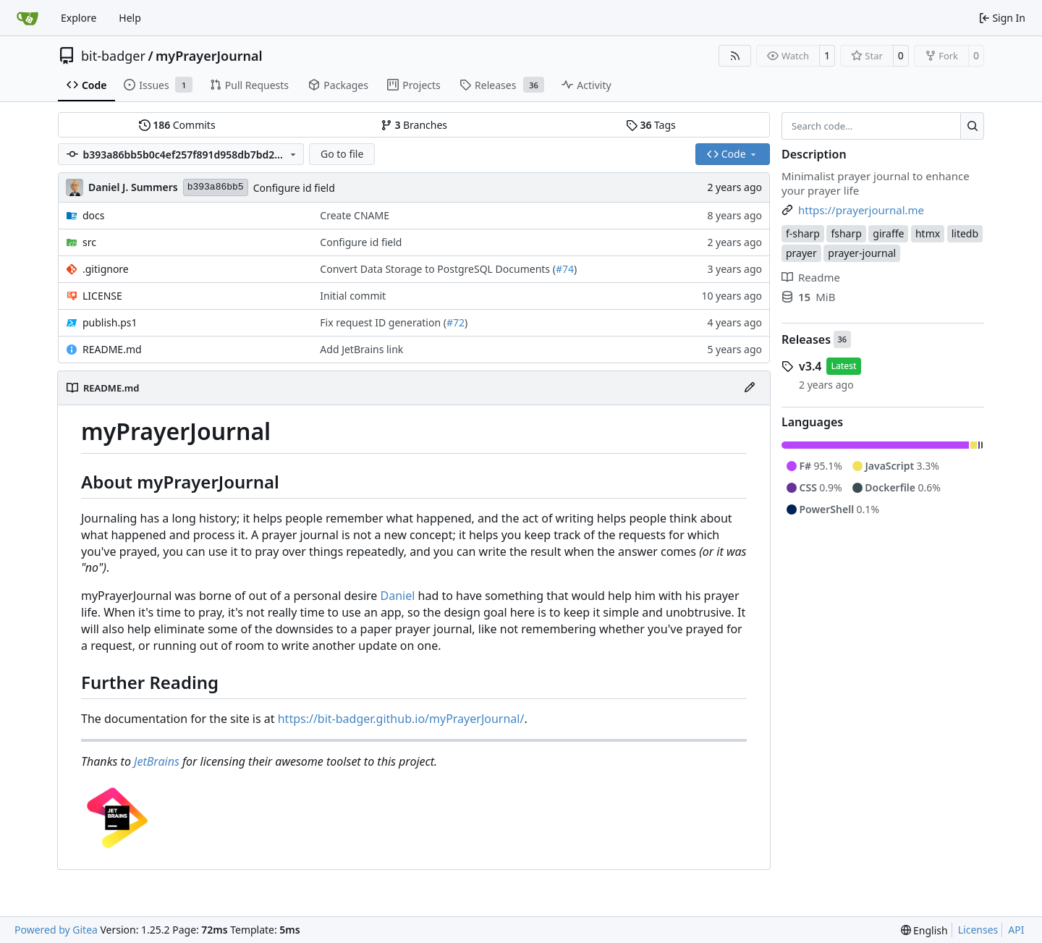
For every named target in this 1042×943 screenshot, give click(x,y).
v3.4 (810, 366)
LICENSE (102, 296)
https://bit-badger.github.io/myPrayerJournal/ (401, 719)
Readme (811, 277)
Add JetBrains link (361, 349)
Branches (414, 125)
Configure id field (294, 188)
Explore (78, 18)
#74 (565, 269)
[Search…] (972, 126)
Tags (651, 125)
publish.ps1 (109, 322)
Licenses (978, 929)
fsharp (846, 233)
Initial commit (353, 296)
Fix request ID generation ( (383, 322)
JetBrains (156, 761)
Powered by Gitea (56, 929)
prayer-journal (862, 253)
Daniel (398, 596)
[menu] (924, 930)
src (89, 242)
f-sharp (803, 233)
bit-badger (113, 55)
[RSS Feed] (735, 56)
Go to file (342, 154)
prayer (801, 253)
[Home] (27, 18)
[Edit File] (749, 388)
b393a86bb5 (215, 187)
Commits (177, 125)
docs (93, 215)
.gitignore (105, 269)
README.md (112, 349)
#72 (455, 322)
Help (130, 18)
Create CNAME (354, 215)
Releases (806, 339)
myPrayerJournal (209, 55)
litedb (965, 233)
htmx (927, 233)
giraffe (888, 233)
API (1016, 929)
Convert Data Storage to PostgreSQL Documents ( (438, 269)
